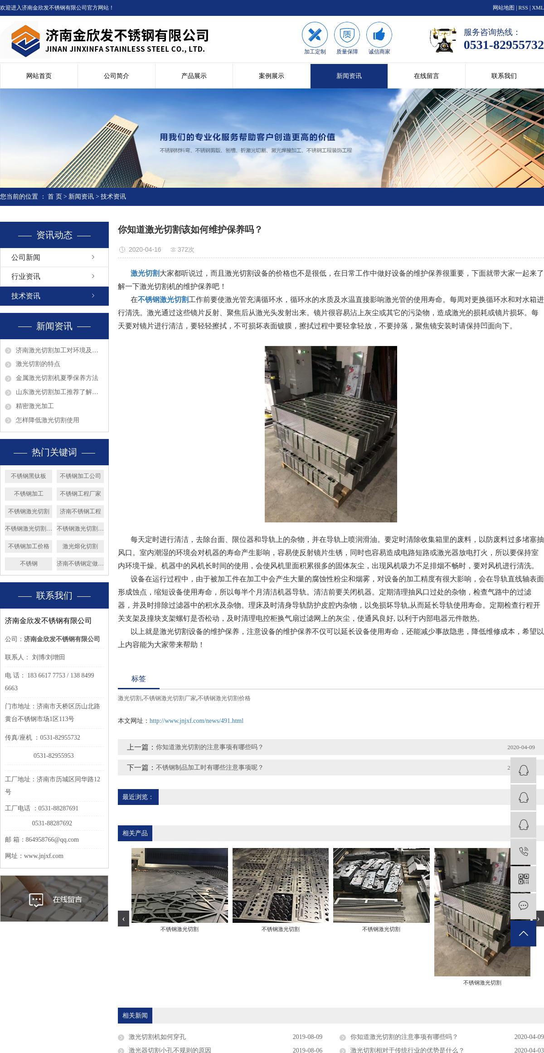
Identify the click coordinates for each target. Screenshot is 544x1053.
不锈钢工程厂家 (80, 493)
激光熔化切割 (80, 546)
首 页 (55, 196)
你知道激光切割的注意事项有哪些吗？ (210, 747)
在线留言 (426, 76)
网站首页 (39, 76)
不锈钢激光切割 (28, 511)
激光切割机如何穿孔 (157, 1037)
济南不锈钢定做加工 (80, 563)
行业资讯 (25, 276)
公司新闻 (25, 257)
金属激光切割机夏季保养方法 (57, 378)
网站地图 (504, 8)
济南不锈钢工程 (80, 511)
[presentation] (123, 918)
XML (538, 8)
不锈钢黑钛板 (28, 476)
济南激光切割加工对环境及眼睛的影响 (60, 350)
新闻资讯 (349, 76)
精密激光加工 (35, 406)
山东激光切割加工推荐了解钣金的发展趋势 (60, 392)
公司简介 (116, 76)
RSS (523, 8)
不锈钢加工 (29, 493)
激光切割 (129, 698)
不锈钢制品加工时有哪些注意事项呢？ (210, 767)
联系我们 (504, 76)
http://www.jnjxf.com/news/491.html (196, 720)
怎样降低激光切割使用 (47, 420)
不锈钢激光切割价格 (28, 528)
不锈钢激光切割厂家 (80, 528)
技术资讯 (113, 196)
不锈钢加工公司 (80, 476)
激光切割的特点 (38, 364)
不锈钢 (29, 563)
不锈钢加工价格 (28, 546)
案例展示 (271, 76)
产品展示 (194, 76)
